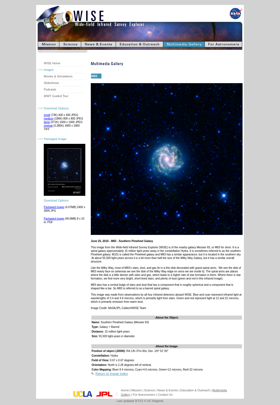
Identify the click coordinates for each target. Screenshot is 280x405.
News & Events (168, 390)
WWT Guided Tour (56, 96)
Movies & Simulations (58, 76)
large (47, 122)
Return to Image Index (111, 374)
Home (125, 390)
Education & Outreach (195, 390)
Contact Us (165, 394)
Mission (136, 390)
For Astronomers (144, 394)
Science (149, 390)
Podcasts (50, 89)
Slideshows (51, 83)
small (47, 114)
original (48, 125)
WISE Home (52, 63)
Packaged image (54, 207)
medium (49, 118)
